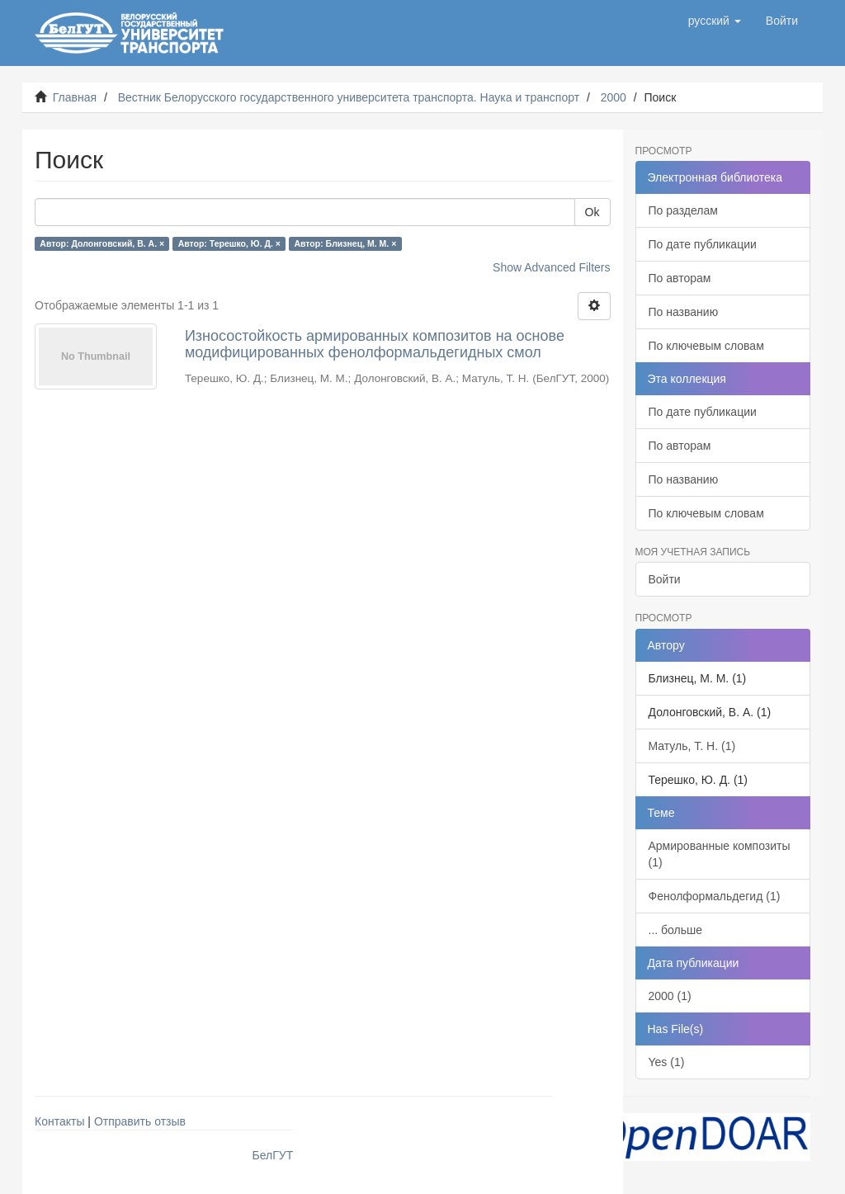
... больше (676, 930)
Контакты (59, 1121)
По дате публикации (703, 244)
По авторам (680, 278)
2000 (613, 97)
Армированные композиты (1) (720, 854)
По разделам (683, 210)
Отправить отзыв (140, 1121)
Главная (75, 97)
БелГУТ (273, 1155)
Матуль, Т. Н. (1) (692, 746)
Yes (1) (667, 1062)
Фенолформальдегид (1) (715, 896)
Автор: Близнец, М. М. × (345, 243)
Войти (665, 579)
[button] (714, 20)
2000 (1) (670, 996)
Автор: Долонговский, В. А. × (102, 243)
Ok (592, 212)
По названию (684, 312)
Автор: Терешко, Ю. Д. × (229, 243)
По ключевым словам (706, 345)
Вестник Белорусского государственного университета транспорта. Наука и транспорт (348, 97)
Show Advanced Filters (551, 267)
